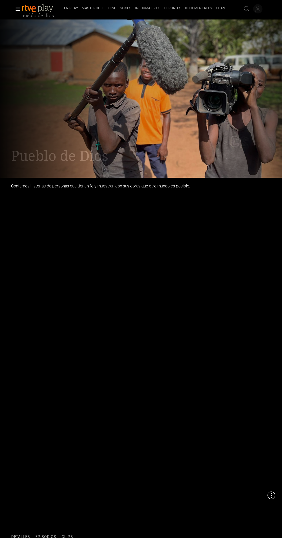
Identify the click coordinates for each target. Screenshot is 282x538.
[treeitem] (71, 8)
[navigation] (146, 8)
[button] (16, 9)
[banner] (41, 8)
